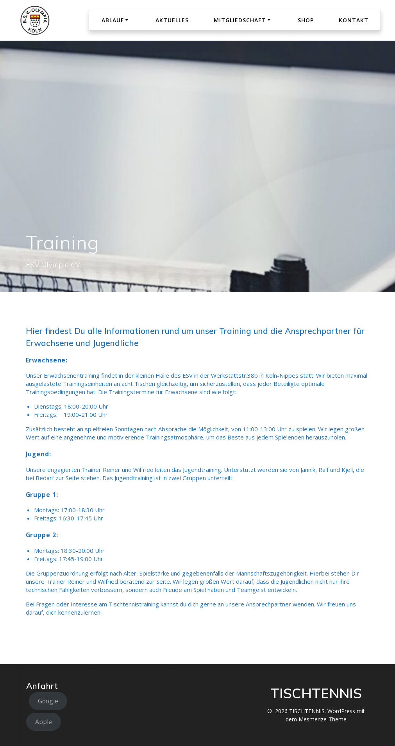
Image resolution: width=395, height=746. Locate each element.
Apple (43, 721)
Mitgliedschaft (240, 20)
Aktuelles (172, 20)
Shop (306, 20)
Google (48, 701)
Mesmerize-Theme (322, 719)
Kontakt (353, 20)
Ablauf (113, 20)
